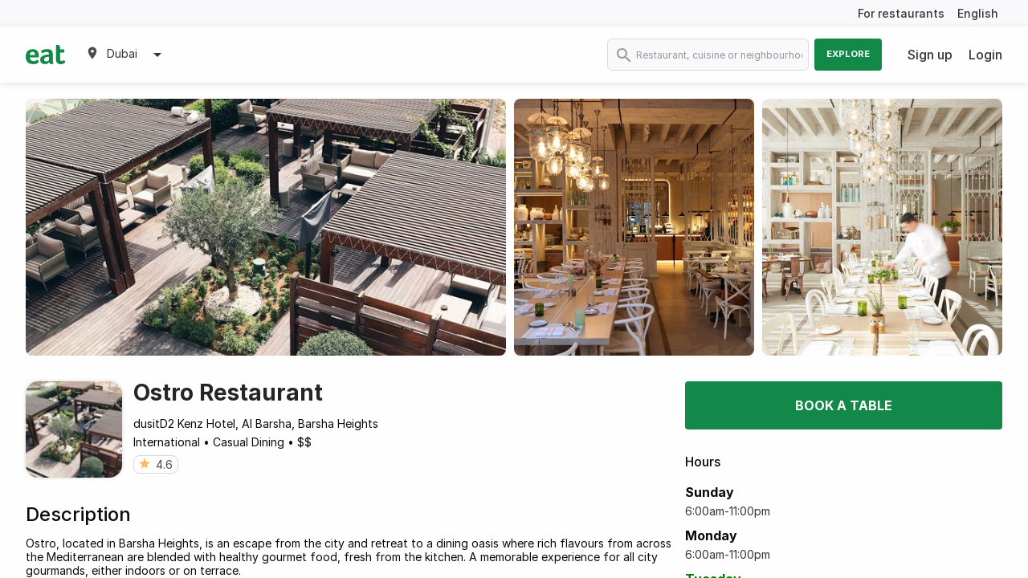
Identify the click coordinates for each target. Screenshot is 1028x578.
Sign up (930, 55)
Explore (848, 53)
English (977, 13)
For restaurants (901, 13)
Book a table (843, 405)
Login (985, 55)
